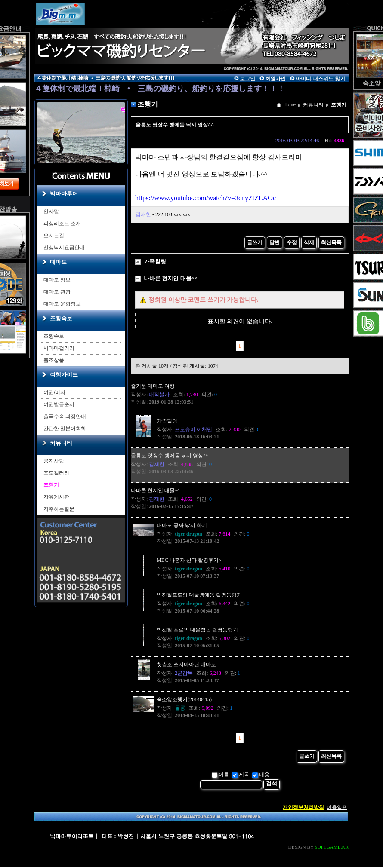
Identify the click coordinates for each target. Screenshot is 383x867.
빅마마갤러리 (58, 348)
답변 (274, 242)
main (114, 32)
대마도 (58, 262)
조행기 (51, 485)
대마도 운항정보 (62, 304)
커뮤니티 (61, 443)
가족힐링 (155, 261)
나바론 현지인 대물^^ (171, 278)
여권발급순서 (58, 404)
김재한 (143, 214)
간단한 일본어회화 (64, 429)
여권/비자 (54, 392)
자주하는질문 (58, 509)
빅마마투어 (64, 193)
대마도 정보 (57, 280)
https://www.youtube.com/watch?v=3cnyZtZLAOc (205, 198)
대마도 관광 (57, 292)
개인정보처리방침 (303, 807)
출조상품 (53, 360)
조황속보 (61, 318)
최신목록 (331, 242)
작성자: (150, 395)
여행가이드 (64, 374)
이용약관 (337, 807)
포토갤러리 (56, 473)
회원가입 (275, 79)
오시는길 (53, 236)
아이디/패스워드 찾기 (320, 79)
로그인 (247, 79)
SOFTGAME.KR (332, 846)
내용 (260, 775)
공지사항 (53, 461)
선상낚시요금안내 (64, 248)
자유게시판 (56, 497)
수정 (292, 242)
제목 (240, 775)
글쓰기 (255, 242)
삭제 (309, 242)
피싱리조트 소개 (62, 224)
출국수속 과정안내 (64, 417)
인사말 (51, 211)
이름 (220, 775)
